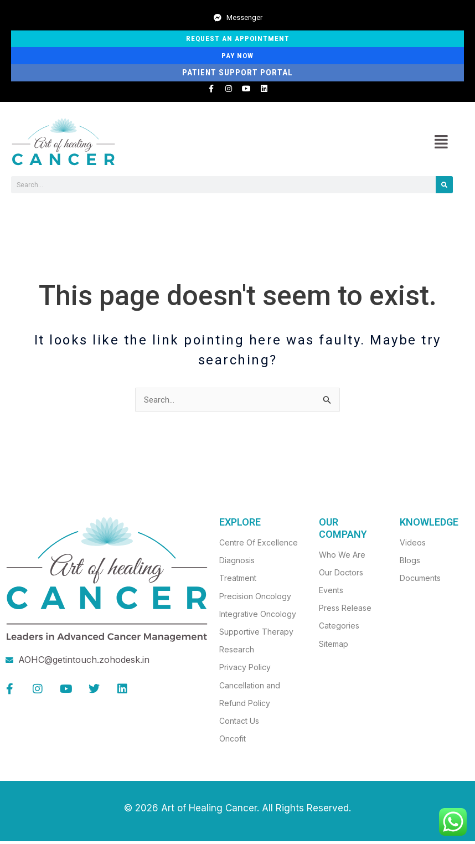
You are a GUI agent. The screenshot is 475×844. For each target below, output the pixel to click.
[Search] (444, 186)
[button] (441, 144)
